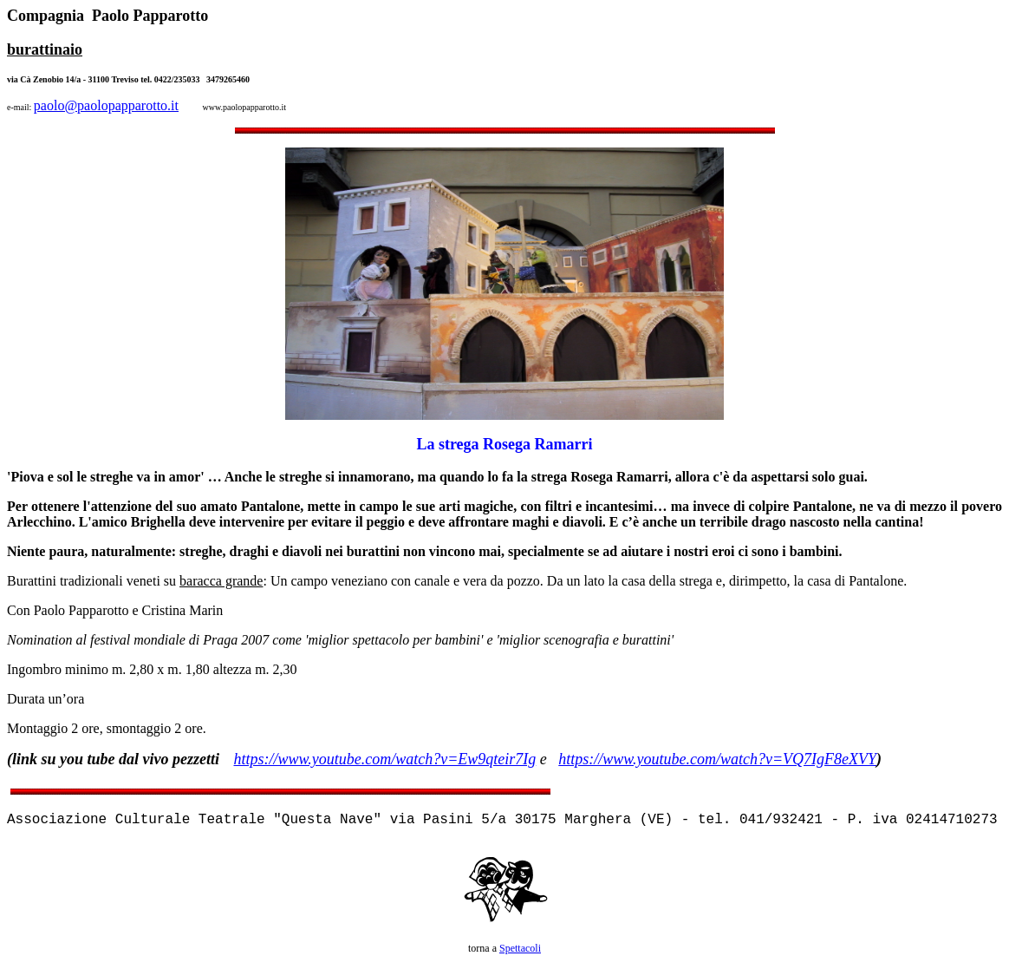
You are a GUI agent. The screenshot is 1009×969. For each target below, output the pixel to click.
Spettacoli (520, 948)
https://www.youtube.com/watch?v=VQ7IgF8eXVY (717, 759)
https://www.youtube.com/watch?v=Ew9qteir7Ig (385, 759)
